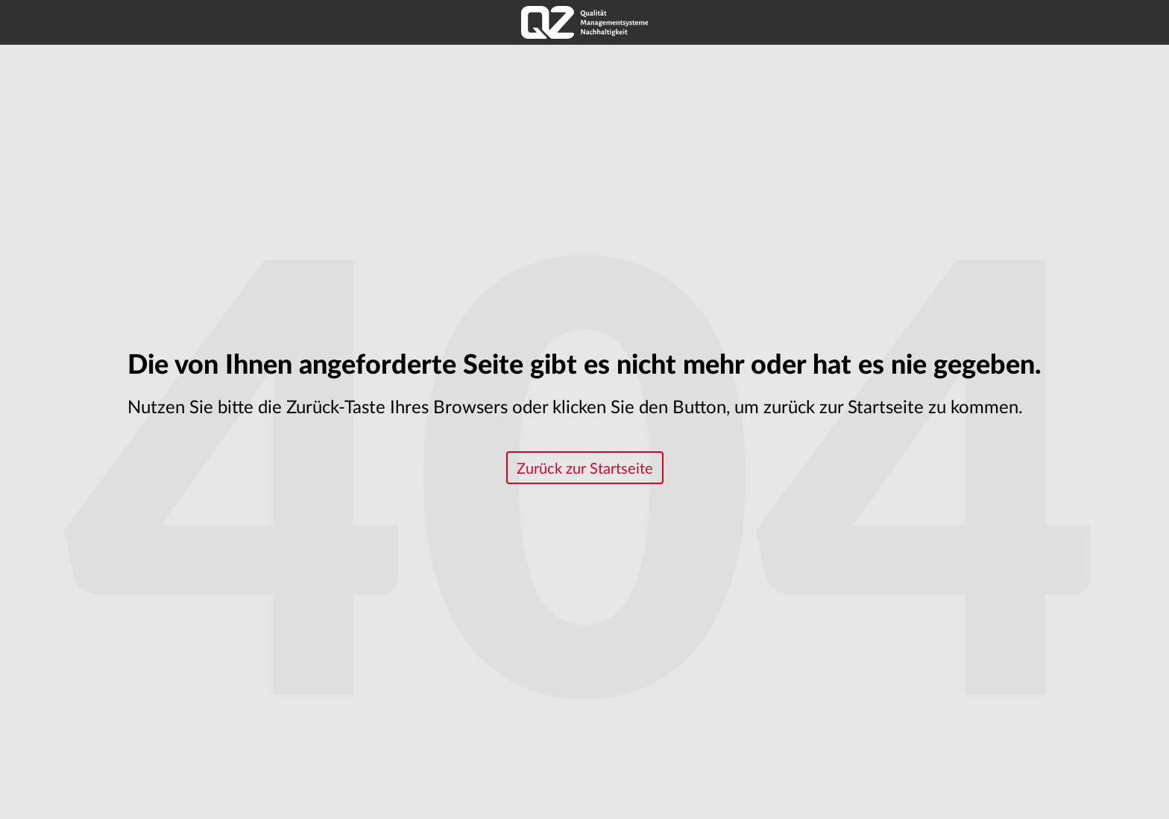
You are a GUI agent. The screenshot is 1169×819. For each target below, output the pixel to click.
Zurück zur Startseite (585, 469)
